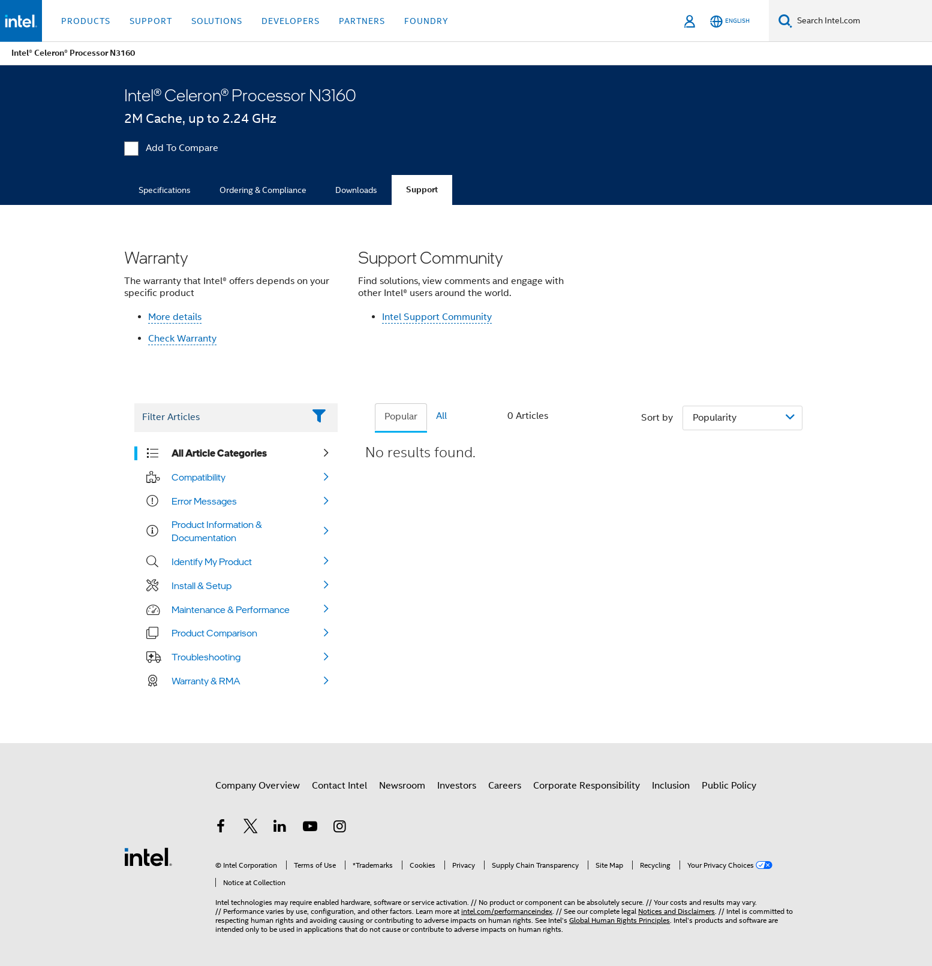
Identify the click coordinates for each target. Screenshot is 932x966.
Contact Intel (339, 786)
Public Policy (729, 786)
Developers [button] (290, 21)
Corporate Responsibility (586, 786)
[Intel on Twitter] (250, 828)
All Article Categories (219, 453)
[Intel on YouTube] (310, 828)
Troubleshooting (206, 657)
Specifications (165, 190)
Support (422, 189)
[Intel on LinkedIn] (280, 828)
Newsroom (402, 786)
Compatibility (199, 477)
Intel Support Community (437, 317)
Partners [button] (362, 21)
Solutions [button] (216, 21)
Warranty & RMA (206, 681)
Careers (504, 786)
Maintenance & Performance (231, 609)
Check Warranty (182, 339)
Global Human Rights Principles (619, 920)
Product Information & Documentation (217, 531)
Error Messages (204, 501)
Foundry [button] (426, 21)
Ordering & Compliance (263, 190)
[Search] (785, 20)
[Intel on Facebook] (221, 828)
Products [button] (85, 21)
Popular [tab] (400, 416)
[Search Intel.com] (862, 21)
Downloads (356, 190)
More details (175, 317)
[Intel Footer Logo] (148, 856)
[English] (730, 21)
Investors (456, 786)
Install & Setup (202, 585)
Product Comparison (214, 633)
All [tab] (441, 416)
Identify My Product (212, 561)
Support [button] (151, 21)
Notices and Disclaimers (676, 911)
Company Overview (257, 786)
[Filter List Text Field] (219, 418)
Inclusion (671, 786)
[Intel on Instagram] (339, 828)
